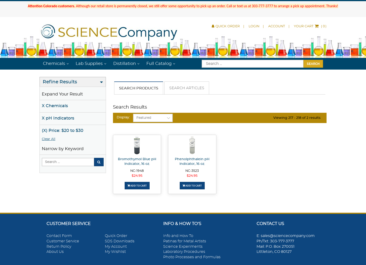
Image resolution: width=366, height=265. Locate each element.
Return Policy (58, 246)
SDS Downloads (119, 241)
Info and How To (178, 236)
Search (313, 63)
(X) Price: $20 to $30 (62, 131)
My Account (116, 246)
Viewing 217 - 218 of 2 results (296, 118)
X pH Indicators (58, 118)
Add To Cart (137, 185)
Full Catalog (159, 64)
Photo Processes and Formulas (192, 257)
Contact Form (59, 236)
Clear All (48, 139)
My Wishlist (115, 252)
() (310, 26)
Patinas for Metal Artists (184, 241)
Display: (123, 117)
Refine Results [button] (60, 82)
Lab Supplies (89, 64)
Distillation (124, 64)
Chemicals (54, 64)
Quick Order (225, 26)
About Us (55, 252)
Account (276, 26)
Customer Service (62, 241)
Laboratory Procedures (184, 252)
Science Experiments (183, 246)
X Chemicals (55, 106)
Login (254, 26)
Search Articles (186, 88)
